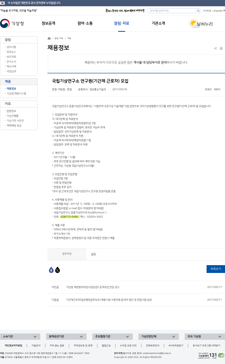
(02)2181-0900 (64, 357)
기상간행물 (12, 116)
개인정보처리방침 (13, 345)
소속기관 (8, 336)
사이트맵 (207, 11)
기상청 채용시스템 (16, 93)
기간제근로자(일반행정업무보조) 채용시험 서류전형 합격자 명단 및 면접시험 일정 (144, 300)
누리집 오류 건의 (128, 345)
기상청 (12, 23)
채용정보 (11, 88)
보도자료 (11, 56)
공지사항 (11, 47)
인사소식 (11, 61)
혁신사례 (11, 66)
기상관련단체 (148, 336)
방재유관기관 (56, 336)
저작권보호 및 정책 (83, 345)
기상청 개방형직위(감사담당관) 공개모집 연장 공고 (144, 287)
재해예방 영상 (14, 125)
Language (217, 11)
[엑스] (57, 270)
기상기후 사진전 (15, 120)
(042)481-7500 (82, 353)
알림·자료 (59, 38)
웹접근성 (106, 345)
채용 (69, 38)
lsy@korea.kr (97, 212)
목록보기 (215, 269)
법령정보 (11, 111)
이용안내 (36, 345)
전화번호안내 (152, 345)
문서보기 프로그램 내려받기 (206, 345)
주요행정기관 (102, 336)
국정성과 (11, 71)
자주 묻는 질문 (57, 345)
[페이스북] (51, 270)
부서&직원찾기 (176, 345)
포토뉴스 (11, 52)
